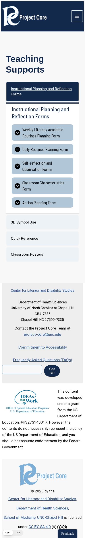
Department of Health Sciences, (42, 508)
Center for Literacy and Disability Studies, (42, 499)
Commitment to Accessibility (42, 347)
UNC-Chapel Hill (50, 517)
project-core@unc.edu (42, 334)
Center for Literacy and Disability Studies (42, 290)
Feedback (67, 533)
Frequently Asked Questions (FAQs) (42, 360)
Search (52, 371)
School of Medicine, (20, 517)
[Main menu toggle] (77, 16)
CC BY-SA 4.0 (40, 527)
